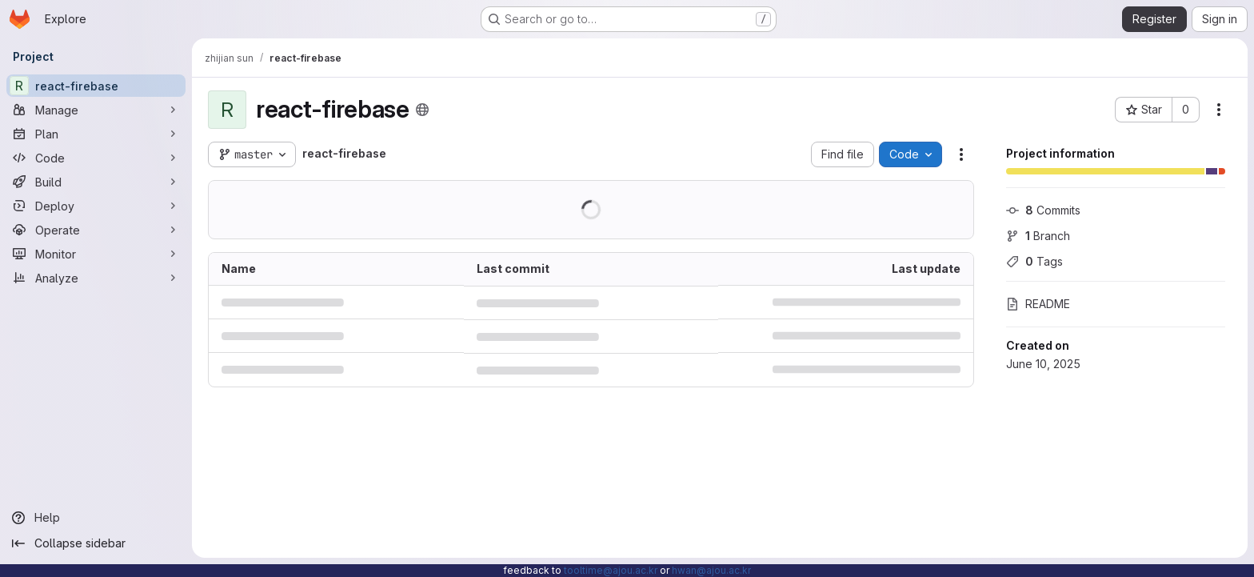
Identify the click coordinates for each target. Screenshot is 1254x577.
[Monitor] (96, 253)
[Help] (96, 518)
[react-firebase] (96, 85)
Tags (1034, 261)
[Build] (96, 181)
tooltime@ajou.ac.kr (610, 570)
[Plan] (96, 133)
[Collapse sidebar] (96, 543)
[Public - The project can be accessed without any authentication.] (422, 109)
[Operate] (96, 229)
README (1038, 304)
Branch (1038, 235)
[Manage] (96, 109)
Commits (1043, 210)
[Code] (96, 157)
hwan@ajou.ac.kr (711, 570)
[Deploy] (96, 205)
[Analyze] (96, 277)
